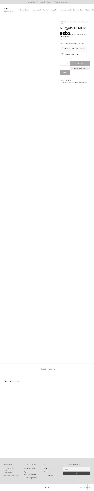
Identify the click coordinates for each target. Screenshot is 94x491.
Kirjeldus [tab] (42, 369)
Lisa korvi (80, 63)
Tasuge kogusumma (71, 54)
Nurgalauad (77, 22)
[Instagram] (45, 488)
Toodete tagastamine (31, 478)
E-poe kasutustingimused (30, 473)
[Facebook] (49, 488)
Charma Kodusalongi (41, 2)
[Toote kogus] (64, 63)
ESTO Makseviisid (49, 475)
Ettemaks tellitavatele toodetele (74, 49)
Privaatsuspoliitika (30, 468)
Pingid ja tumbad (65, 10)
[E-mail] (76, 469)
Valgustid (53, 10)
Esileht (62, 22)
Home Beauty (25, 10)
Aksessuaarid (36, 10)
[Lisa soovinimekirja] (80, 68)
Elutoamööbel (77, 10)
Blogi (45, 468)
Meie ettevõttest (49, 472)
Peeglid (45, 10)
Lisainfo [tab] (52, 369)
